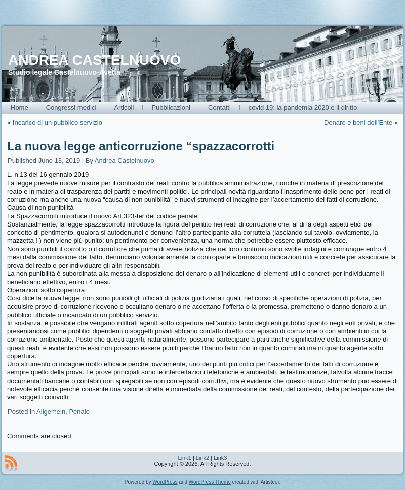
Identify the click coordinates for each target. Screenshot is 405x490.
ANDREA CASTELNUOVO (94, 60)
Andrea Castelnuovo (124, 160)
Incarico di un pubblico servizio (57, 122)
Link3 (220, 458)
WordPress (164, 482)
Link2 (202, 458)
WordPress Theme (210, 482)
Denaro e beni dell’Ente (358, 122)
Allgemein (50, 412)
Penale (79, 412)
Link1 (184, 458)
